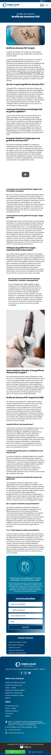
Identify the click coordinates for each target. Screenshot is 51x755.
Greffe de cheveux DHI (16, 650)
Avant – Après (10, 688)
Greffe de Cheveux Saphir (17, 653)
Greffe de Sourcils (15, 647)
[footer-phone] (25, 730)
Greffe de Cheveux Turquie (18, 642)
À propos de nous (12, 706)
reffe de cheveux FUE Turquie (30, 73)
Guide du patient (11, 711)
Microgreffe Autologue (16, 645)
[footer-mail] (25, 733)
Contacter (9, 713)
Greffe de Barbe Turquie (14, 695)
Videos (7, 698)
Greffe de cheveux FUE (13, 693)
